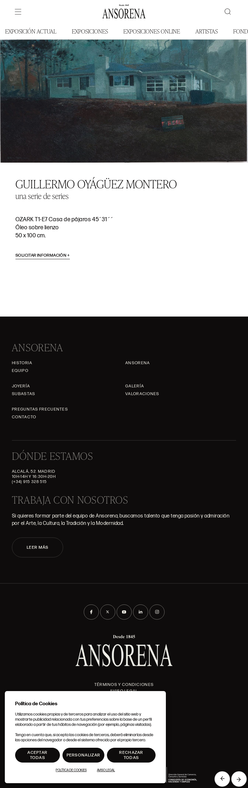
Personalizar (83, 755)
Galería (134, 386)
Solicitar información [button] (42, 255)
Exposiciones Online (151, 31)
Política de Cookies (71, 770)
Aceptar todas (37, 755)
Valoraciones (142, 393)
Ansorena (137, 363)
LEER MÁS (37, 547)
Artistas (207, 31)
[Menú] (18, 11)
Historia (22, 363)
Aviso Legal (106, 770)
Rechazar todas (131, 755)
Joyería (21, 386)
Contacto (24, 417)
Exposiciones (90, 31)
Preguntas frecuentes (40, 409)
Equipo (20, 370)
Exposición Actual (30, 31)
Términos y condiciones (124, 684)
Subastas (23, 393)
